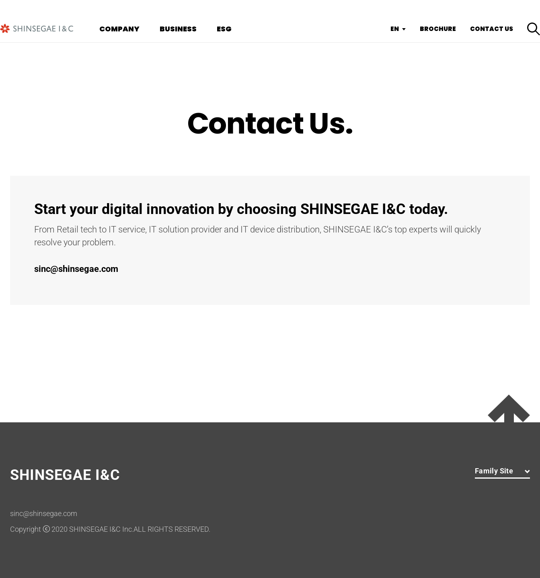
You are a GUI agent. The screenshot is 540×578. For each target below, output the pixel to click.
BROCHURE (438, 29)
